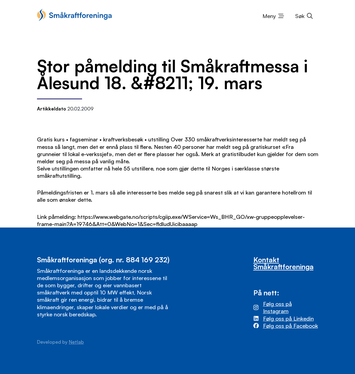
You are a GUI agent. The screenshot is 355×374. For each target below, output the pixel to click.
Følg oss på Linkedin (288, 318)
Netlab (76, 342)
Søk (300, 15)
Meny (269, 15)
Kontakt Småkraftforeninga (283, 263)
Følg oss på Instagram (277, 307)
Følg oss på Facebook (290, 325)
